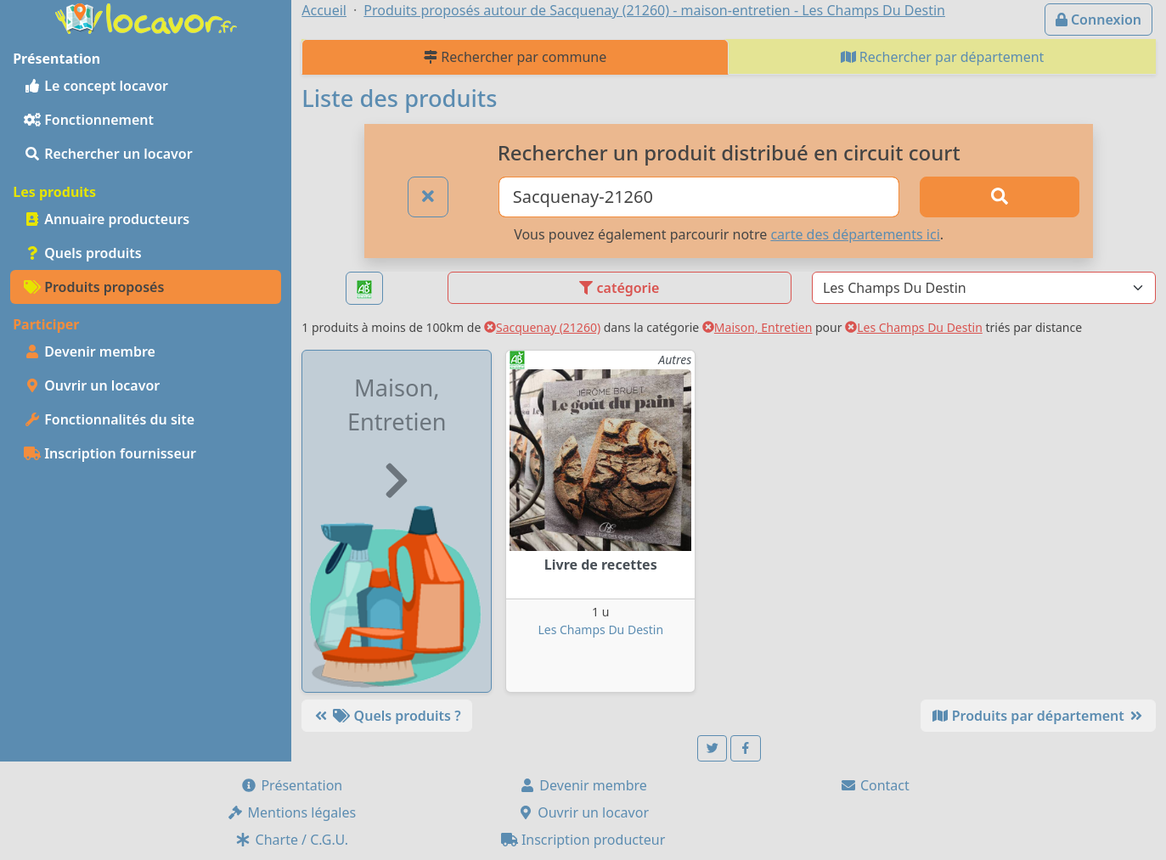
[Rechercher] (1000, 197)
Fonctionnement (89, 119)
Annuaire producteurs (106, 219)
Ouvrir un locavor (92, 385)
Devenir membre (89, 351)
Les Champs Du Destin (914, 327)
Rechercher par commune (515, 57)
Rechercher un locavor (108, 153)
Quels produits (83, 253)
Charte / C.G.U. (291, 839)
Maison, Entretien (757, 327)
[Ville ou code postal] (699, 197)
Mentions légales (291, 812)
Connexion (1098, 19)
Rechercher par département (943, 57)
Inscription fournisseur (110, 453)
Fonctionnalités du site (109, 419)
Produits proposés (94, 287)
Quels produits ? (386, 715)
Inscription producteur (583, 839)
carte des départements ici (854, 234)
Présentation (291, 785)
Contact (875, 785)
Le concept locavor (96, 85)
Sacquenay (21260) (542, 327)
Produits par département (1038, 715)
